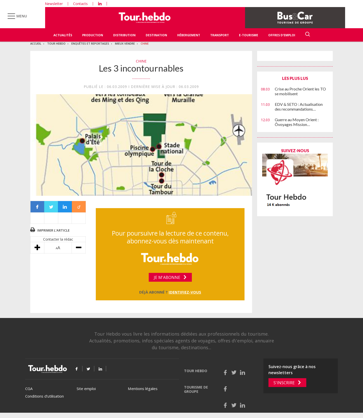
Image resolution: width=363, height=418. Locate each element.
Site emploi (86, 388)
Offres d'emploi (281, 35)
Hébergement (188, 35)
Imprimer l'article (53, 230)
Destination (156, 35)
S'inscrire (284, 382)
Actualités (62, 35)
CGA (29, 388)
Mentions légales (143, 388)
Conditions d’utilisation (44, 396)
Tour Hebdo (56, 43)
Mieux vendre (125, 43)
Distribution (124, 35)
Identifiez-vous (185, 292)
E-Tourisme (248, 35)
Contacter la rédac (58, 239)
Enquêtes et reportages (90, 43)
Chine (145, 43)
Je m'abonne (167, 277)
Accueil (35, 43)
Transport (219, 35)
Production (92, 35)
